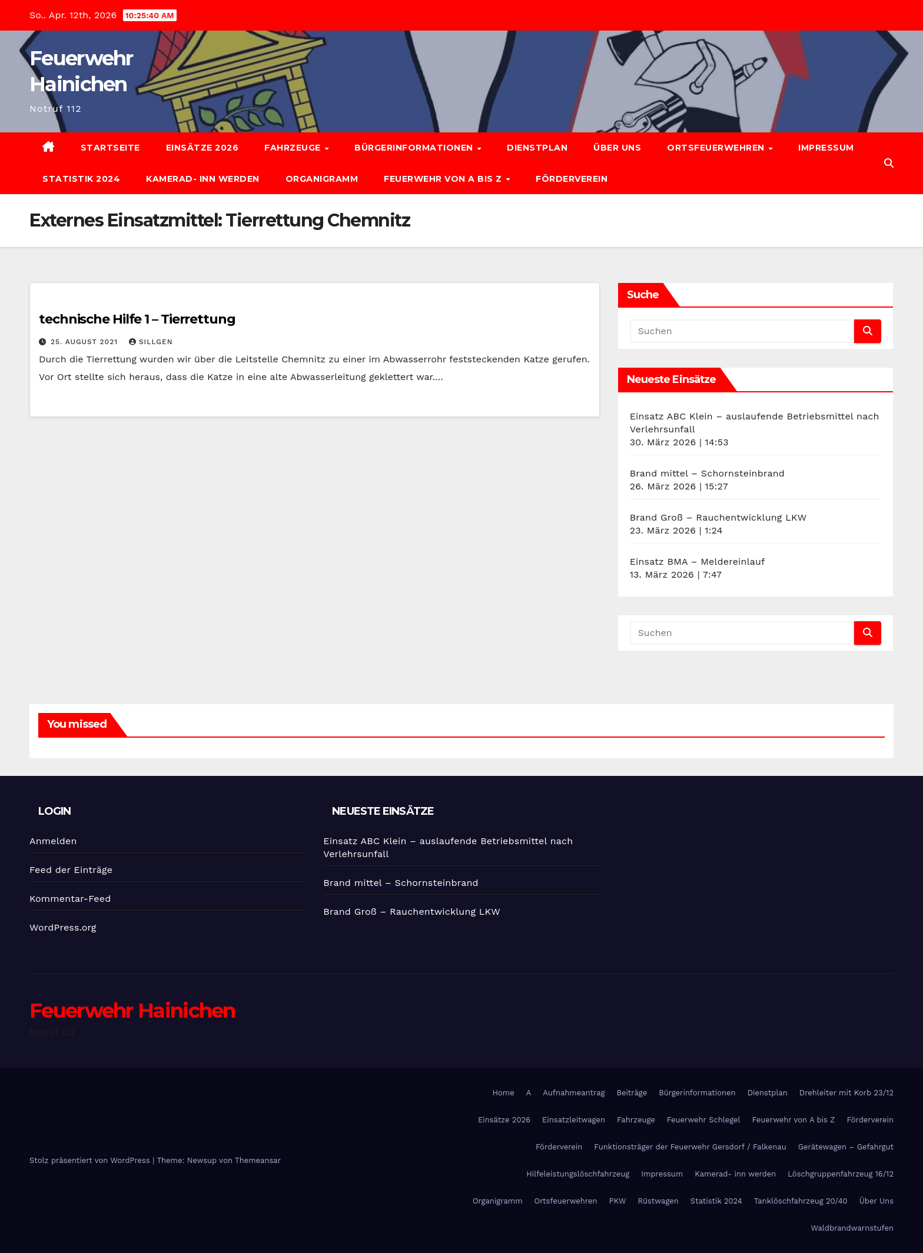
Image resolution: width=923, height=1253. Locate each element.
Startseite (110, 147)
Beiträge (631, 1092)
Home (503, 1092)
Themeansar (258, 1160)
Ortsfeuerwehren (717, 147)
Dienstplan (537, 147)
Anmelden (53, 841)
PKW (617, 1201)
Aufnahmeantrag (574, 1092)
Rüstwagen (658, 1201)
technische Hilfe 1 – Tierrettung (137, 319)
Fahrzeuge (293, 147)
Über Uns (617, 147)
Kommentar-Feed (70, 898)
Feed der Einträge (70, 869)
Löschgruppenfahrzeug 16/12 (841, 1173)
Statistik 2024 (81, 179)
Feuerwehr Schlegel (704, 1119)
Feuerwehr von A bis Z (444, 179)
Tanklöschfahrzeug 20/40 (801, 1201)
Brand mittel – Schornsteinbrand (707, 473)
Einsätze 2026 (202, 147)
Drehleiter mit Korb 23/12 (846, 1092)
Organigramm (321, 179)
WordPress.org (63, 927)
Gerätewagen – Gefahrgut (846, 1146)
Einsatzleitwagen (573, 1119)
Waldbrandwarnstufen (852, 1228)
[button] (889, 163)
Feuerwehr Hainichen (132, 1010)
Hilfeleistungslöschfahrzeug (577, 1173)
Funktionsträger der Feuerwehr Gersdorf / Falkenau (690, 1146)
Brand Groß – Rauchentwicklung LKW (718, 517)
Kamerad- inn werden (203, 179)
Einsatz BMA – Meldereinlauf (697, 561)
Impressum (826, 147)
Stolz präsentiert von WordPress (90, 1160)
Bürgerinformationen (415, 147)
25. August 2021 (86, 342)
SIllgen (151, 342)
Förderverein (571, 179)
